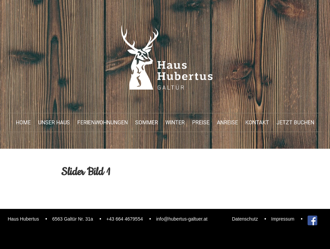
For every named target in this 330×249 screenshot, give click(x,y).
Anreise (227, 122)
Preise (201, 122)
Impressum (282, 219)
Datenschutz (245, 219)
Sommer (146, 122)
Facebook (312, 219)
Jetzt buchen (295, 122)
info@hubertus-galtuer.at (182, 219)
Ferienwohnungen (102, 122)
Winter (175, 122)
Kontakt (257, 122)
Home (23, 122)
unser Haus (54, 122)
